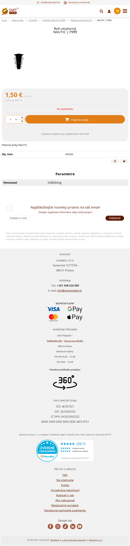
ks (16, 119)
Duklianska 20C (54, 340)
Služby (65, 485)
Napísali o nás (65, 495)
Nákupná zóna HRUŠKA (73, 341)
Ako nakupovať (65, 500)
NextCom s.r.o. (95, 540)
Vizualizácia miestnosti (77, 2)
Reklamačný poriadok (65, 505)
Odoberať (115, 218)
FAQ (65, 475)
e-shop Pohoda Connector (74, 540)
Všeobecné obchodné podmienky (65, 510)
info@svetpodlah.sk (50, 2)
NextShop (55, 540)
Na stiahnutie (65, 480)
